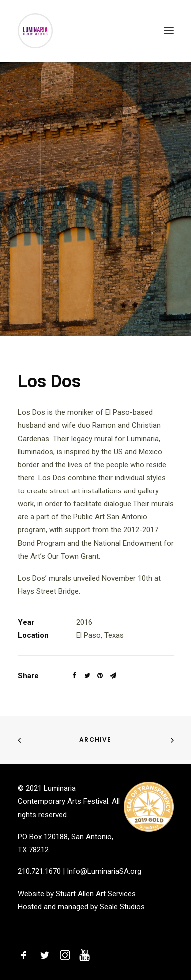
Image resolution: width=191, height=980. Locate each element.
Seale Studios (122, 906)
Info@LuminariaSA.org (104, 871)
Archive (95, 739)
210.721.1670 (39, 871)
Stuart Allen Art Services (96, 893)
